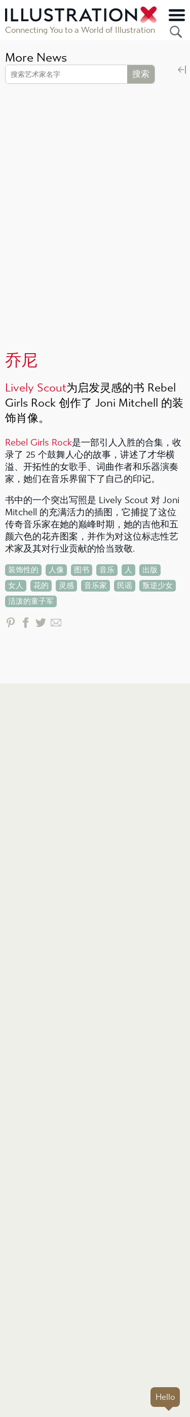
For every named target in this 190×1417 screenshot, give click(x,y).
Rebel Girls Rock (38, 442)
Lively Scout (35, 388)
